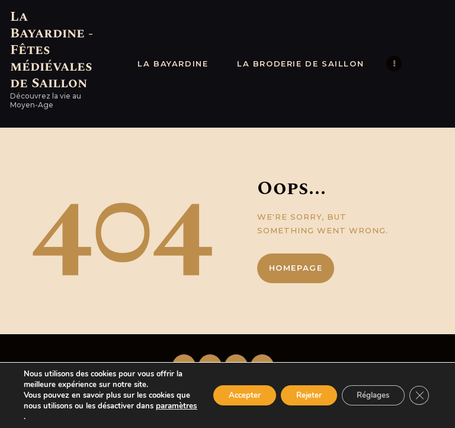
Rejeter (296, 395)
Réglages (367, 395)
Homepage (296, 267)
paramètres (44, 416)
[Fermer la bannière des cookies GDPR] (418, 395)
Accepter (226, 395)
